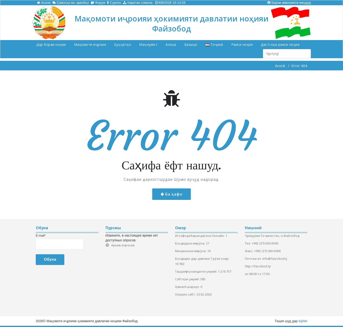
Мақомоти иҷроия (90, 44)
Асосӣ (43, 3)
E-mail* (41, 235)
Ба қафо (173, 194)
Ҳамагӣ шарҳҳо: (188, 287)
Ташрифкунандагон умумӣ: (196, 271)
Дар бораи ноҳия (51, 44)
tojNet (302, 321)
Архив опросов (123, 245)
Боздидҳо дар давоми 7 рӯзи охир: (202, 258)
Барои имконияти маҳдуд (289, 2)
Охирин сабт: (186, 294)
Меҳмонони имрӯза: (191, 251)
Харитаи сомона (137, 3)
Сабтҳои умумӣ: (187, 279)
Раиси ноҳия (242, 44)
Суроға (114, 3)
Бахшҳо (190, 44)
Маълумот (148, 44)
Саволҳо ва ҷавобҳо (70, 3)
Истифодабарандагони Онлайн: (200, 236)
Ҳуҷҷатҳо (122, 44)
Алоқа (171, 44)
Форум (98, 3)
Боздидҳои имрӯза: (190, 243)
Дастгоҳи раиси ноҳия (280, 44)
